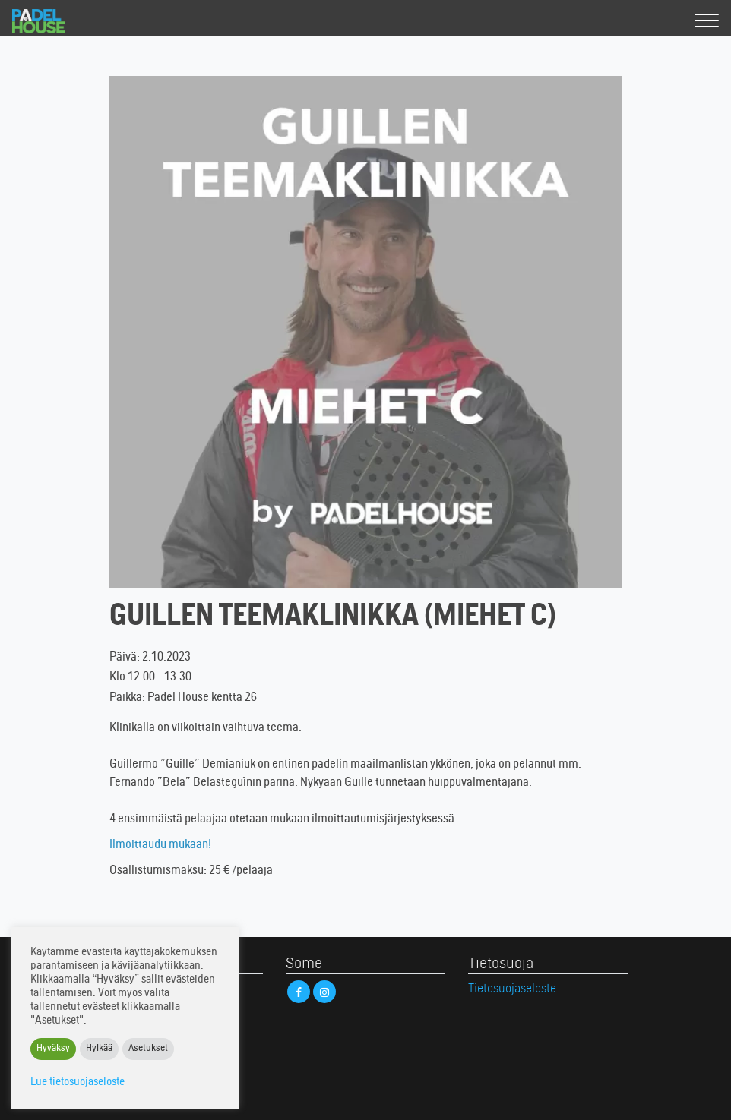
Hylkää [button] (99, 1049)
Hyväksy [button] (53, 1049)
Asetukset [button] (148, 1049)
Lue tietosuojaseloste (77, 1082)
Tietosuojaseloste (512, 989)
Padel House (52, 21)
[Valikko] (707, 22)
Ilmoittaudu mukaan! (160, 845)
